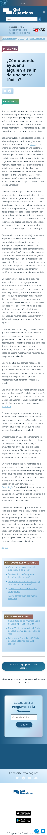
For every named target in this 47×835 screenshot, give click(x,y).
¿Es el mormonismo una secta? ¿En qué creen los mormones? (24, 583)
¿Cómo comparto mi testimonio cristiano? (22, 597)
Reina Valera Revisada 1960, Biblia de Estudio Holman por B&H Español (23, 641)
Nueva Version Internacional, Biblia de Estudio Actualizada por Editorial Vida (24, 631)
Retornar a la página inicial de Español (23, 666)
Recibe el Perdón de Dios (19, 33)
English (5, 547)
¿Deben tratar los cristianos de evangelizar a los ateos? (22, 568)
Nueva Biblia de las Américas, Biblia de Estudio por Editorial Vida (24, 622)
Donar (23, 3)
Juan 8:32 (6, 406)
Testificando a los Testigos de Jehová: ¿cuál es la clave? (21, 575)
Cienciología (7, 487)
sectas (32, 144)
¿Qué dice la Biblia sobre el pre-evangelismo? (22, 590)
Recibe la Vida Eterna (18, 30)
